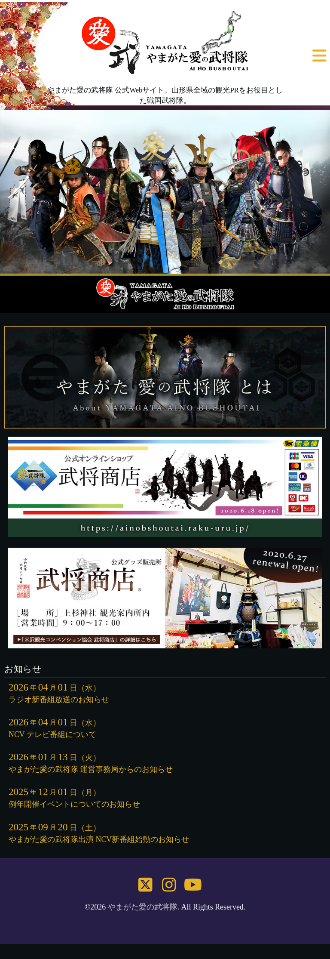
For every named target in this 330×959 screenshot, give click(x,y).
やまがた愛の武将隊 (142, 907)
